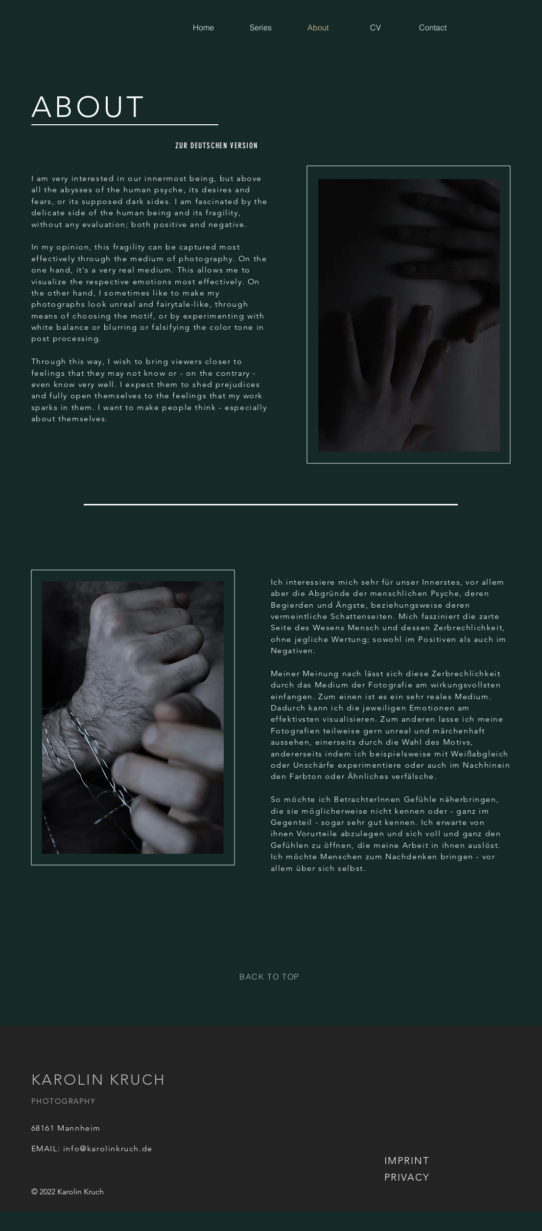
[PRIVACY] (408, 1177)
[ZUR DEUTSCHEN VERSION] (217, 145)
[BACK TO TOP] (271, 976)
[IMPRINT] (408, 1160)
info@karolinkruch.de (108, 1148)
